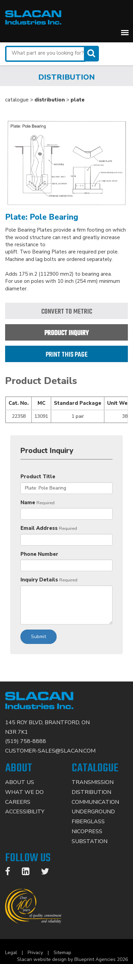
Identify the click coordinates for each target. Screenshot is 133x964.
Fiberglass (88, 821)
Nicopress (87, 831)
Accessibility (24, 811)
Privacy (35, 952)
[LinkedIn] (29, 873)
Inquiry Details (39, 579)
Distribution (91, 792)
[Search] (92, 53)
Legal (11, 952)
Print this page (67, 354)
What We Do (24, 792)
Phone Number (39, 554)
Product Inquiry (66, 333)
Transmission (93, 782)
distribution (49, 99)
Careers (17, 802)
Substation (89, 841)
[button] (125, 32)
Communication (95, 802)
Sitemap (62, 952)
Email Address (39, 528)
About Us (19, 782)
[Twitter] (48, 873)
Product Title (37, 476)
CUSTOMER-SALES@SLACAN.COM (50, 751)
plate (78, 99)
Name (27, 502)
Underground (93, 811)
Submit (38, 636)
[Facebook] (11, 873)
